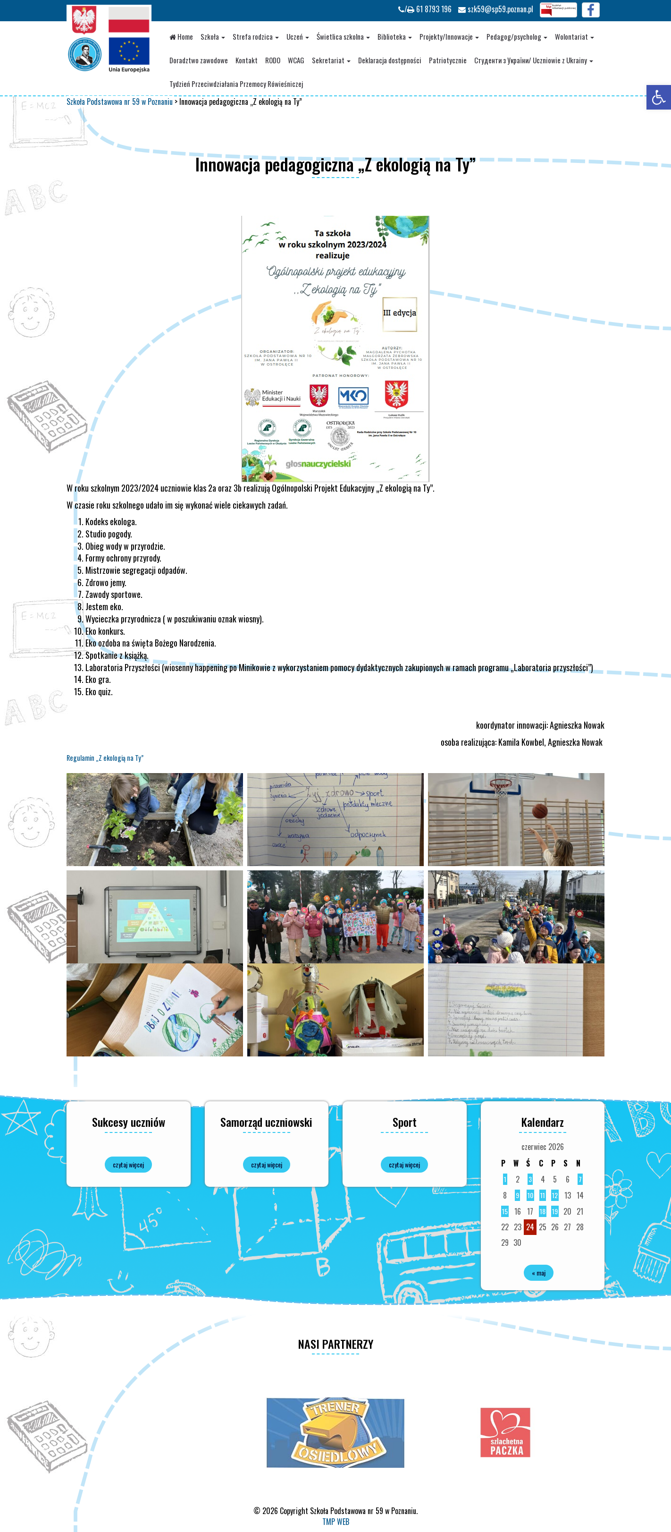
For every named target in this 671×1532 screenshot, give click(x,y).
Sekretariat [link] (331, 60)
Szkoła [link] (213, 36)
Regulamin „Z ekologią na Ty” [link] (105, 758)
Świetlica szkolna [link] (343, 36)
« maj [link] (538, 1272)
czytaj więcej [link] (128, 1164)
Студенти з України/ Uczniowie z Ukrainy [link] (533, 60)
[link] (658, 97)
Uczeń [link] (297, 36)
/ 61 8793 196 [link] (425, 9)
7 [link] (580, 1179)
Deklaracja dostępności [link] (389, 60)
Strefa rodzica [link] (256, 36)
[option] (335, 1432)
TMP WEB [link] (335, 1521)
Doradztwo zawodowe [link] (198, 60)
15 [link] (505, 1211)
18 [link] (542, 1211)
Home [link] (181, 36)
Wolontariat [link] (574, 36)
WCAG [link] (296, 60)
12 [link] (555, 1195)
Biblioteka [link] (394, 36)
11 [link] (542, 1195)
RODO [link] (272, 60)
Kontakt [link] (246, 60)
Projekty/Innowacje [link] (449, 36)
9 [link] (517, 1195)
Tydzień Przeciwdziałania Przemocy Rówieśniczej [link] (236, 83)
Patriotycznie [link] (448, 60)
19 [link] (555, 1211)
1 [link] (505, 1179)
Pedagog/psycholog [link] (516, 36)
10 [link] (530, 1195)
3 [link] (530, 1179)
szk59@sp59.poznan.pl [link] (495, 9)
